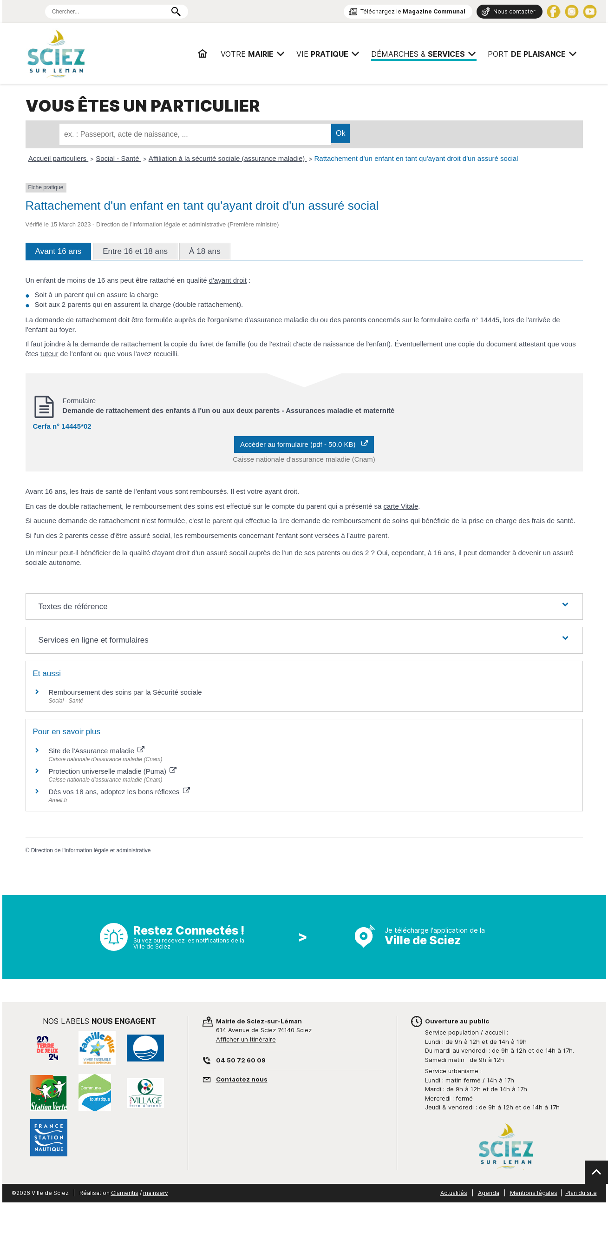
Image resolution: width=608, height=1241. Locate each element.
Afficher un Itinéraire (246, 1039)
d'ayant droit (228, 280)
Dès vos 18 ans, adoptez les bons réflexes (119, 792)
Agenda (488, 1192)
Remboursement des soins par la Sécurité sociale (125, 692)
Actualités (453, 1192)
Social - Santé (118, 158)
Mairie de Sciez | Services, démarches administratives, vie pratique (97, 53)
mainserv (155, 1192)
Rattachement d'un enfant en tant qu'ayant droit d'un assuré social (416, 158)
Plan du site (581, 1192)
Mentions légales (533, 1192)
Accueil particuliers (58, 158)
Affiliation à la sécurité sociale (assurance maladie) (228, 158)
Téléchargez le (412, 11)
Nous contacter (514, 11)
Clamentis (124, 1192)
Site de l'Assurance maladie (97, 751)
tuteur (49, 354)
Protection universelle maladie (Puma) (113, 771)
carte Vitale (401, 506)
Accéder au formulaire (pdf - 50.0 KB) (304, 444)
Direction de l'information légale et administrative (91, 850)
